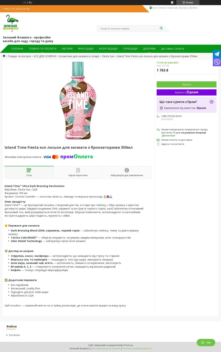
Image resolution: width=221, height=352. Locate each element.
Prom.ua (128, 345)
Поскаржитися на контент (106, 348)
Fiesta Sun (108, 56)
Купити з (186, 92)
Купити (186, 84)
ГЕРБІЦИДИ (130, 48)
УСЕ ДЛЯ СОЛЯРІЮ (45, 56)
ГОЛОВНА (17, 48)
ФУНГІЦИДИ (85, 48)
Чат (206, 342)
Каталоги (14, 335)
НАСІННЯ (67, 48)
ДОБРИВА (149, 48)
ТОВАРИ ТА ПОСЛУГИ (42, 48)
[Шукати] (161, 28)
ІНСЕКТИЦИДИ (108, 48)
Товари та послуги (19, 56)
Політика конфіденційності (137, 348)
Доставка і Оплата (172, 48)
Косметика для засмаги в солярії (79, 56)
